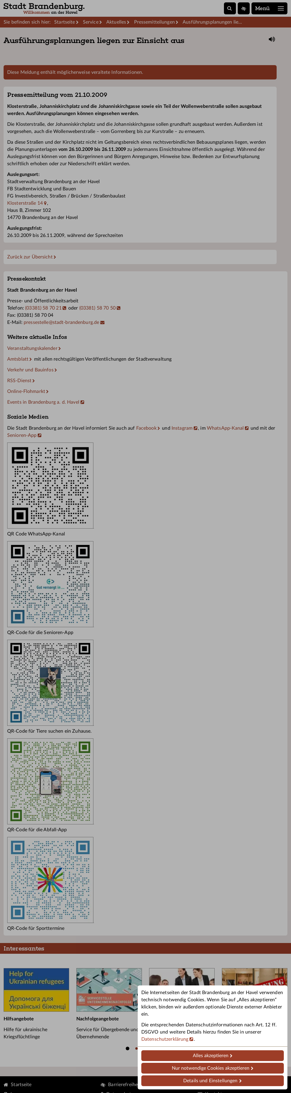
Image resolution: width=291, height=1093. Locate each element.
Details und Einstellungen (210, 1080)
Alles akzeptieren (210, 1055)
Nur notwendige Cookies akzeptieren (210, 1068)
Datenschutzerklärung (164, 1039)
